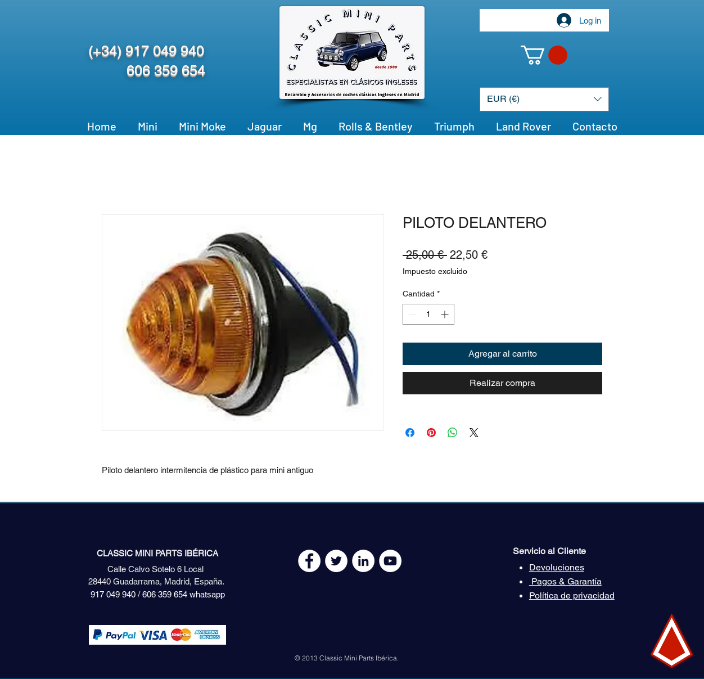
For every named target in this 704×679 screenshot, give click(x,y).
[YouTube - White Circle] (390, 561)
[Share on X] (474, 432)
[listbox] (544, 99)
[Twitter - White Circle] (336, 561)
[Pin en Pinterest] (431, 432)
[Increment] (446, 314)
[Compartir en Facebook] (410, 432)
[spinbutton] (428, 314)
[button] (544, 55)
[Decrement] (411, 314)
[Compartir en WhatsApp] (452, 432)
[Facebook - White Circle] (309, 561)
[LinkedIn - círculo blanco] (363, 561)
